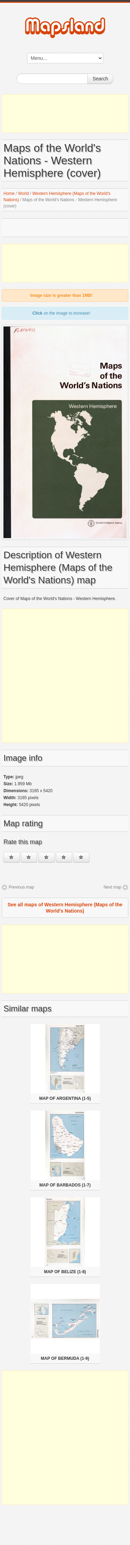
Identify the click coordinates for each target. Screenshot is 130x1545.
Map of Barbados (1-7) (65, 1185)
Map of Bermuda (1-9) (65, 1358)
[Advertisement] (65, 113)
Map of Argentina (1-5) (65, 1098)
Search (100, 78)
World (23, 193)
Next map (112, 887)
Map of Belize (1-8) (65, 1271)
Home (9, 193)
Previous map (21, 887)
